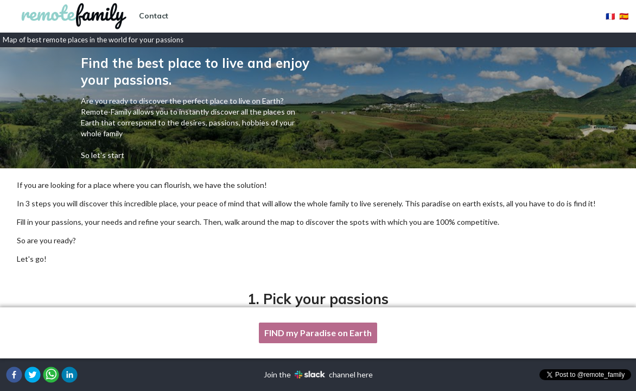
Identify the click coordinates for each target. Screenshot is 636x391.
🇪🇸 (623, 16)
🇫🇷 (610, 16)
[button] (14, 375)
